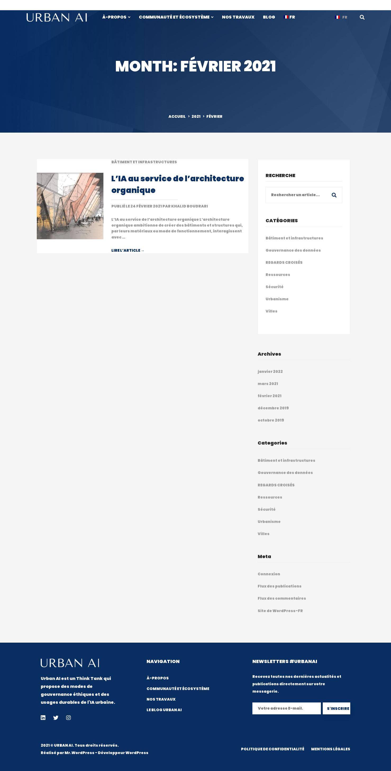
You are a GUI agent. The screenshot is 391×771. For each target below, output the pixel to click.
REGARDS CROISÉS (284, 268)
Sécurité (275, 292)
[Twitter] (56, 718)
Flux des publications (280, 591)
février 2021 (269, 401)
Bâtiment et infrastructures (144, 162)
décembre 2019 (273, 413)
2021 (196, 116)
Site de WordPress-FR (280, 616)
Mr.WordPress (79, 752)
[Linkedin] (43, 718)
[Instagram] (68, 718)
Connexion (269, 579)
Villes (272, 316)
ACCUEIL (177, 116)
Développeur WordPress (123, 752)
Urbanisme (277, 304)
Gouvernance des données (293, 256)
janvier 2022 (270, 377)
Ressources (278, 280)
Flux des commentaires (282, 604)
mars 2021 (268, 389)
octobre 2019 (271, 426)
